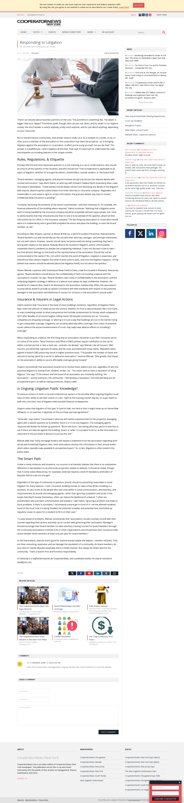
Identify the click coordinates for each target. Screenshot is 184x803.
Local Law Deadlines (133, 121)
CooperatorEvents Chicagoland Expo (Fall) (142, 776)
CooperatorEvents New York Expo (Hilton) (142, 757)
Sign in (133, 14)
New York (162, 14)
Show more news (146, 102)
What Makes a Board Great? (136, 130)
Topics (36, 32)
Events (52, 32)
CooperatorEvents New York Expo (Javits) (142, 762)
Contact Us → (23, 778)
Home (23, 32)
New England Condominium (91, 780)
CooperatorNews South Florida (93, 776)
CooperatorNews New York (91, 771)
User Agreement (134, 800)
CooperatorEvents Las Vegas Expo (139, 789)
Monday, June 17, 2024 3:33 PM (46, 663)
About (20, 749)
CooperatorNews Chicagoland (92, 757)
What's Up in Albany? (153, 193)
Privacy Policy (43, 800)
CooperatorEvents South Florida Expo (140, 785)
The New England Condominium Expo (140, 771)
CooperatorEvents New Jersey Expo (140, 766)
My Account (108, 32)
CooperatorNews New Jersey (92, 766)
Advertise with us (31, 800)
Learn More (124, 7)
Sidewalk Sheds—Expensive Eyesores (140, 134)
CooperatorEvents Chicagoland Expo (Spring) (143, 780)
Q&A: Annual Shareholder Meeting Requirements (145, 116)
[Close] (139, 5)
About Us (20, 800)
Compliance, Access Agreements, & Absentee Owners (141, 151)
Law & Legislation (111, 53)
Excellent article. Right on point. (138, 155)
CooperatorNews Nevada (90, 762)
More (90, 32)
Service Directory (71, 32)
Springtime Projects (36, 14)
